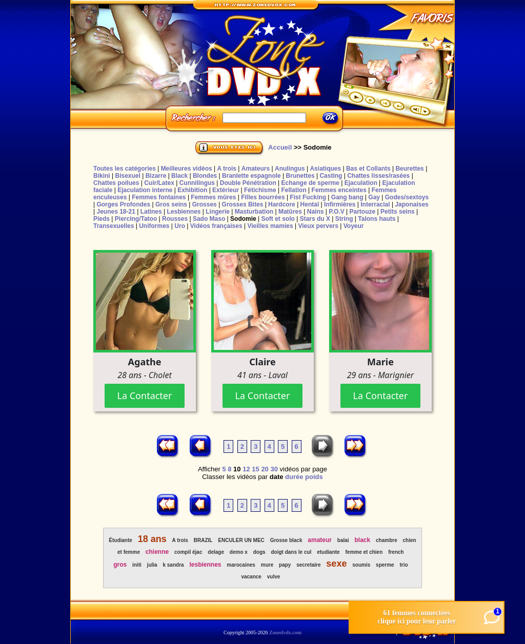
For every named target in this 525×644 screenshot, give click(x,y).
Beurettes (409, 168)
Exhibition (192, 190)
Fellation (293, 190)
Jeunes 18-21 (115, 211)
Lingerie (218, 211)
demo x (239, 552)
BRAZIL (203, 540)
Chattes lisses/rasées (378, 175)
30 (273, 469)
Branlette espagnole (251, 175)
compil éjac (188, 552)
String (344, 218)
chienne (157, 551)
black (363, 540)
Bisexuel (127, 175)
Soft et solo (278, 218)
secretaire (308, 565)
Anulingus (290, 168)
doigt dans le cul (291, 552)
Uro (179, 226)
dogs (259, 552)
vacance (251, 576)
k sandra (173, 565)
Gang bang (347, 197)
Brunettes (300, 175)
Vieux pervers (318, 226)
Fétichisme (260, 190)
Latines (151, 211)
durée (294, 477)
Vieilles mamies (270, 226)
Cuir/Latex (159, 182)
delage (216, 552)
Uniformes (154, 226)
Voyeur (354, 226)
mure (267, 565)
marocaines (241, 565)
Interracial (375, 204)
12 (246, 469)
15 (255, 469)
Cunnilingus (197, 182)
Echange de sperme (310, 182)
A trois (226, 168)
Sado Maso (209, 218)
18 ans (152, 539)
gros (120, 564)
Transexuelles (113, 226)
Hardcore (281, 204)
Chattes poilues (116, 182)
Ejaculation (361, 182)
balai (343, 540)
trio (404, 565)
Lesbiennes (183, 211)
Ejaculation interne (144, 190)
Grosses (204, 204)
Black (179, 175)
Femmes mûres (213, 197)
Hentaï (309, 204)
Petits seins (397, 211)
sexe (336, 563)
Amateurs (255, 168)
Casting (330, 175)
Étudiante (120, 540)
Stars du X (315, 218)
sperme (385, 565)
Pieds (101, 218)
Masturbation (254, 211)
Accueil (280, 147)
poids (314, 477)
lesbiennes (205, 564)
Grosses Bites (243, 204)
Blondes (205, 175)
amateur (320, 540)
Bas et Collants (368, 168)
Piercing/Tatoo (136, 218)
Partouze (362, 211)
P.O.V (336, 211)
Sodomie (243, 218)
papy (285, 565)
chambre (386, 540)
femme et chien (363, 552)
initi (137, 565)
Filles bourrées (263, 197)
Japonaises (411, 204)
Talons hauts (376, 218)
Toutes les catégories (124, 168)
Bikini (101, 175)
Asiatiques (325, 168)
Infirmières (339, 204)
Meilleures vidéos (186, 168)
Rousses (175, 218)
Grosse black (286, 540)
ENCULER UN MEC (241, 540)
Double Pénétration (248, 182)
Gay (374, 197)
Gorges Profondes (123, 204)
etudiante (328, 552)
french (396, 552)
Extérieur (225, 190)
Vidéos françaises (216, 226)
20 (264, 469)
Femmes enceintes (339, 190)
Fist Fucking (308, 197)
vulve (273, 576)
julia (152, 565)
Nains (315, 211)
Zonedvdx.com (285, 632)
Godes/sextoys (407, 197)
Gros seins (171, 204)
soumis (361, 565)
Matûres (290, 211)
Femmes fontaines (159, 197)
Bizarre (156, 175)
